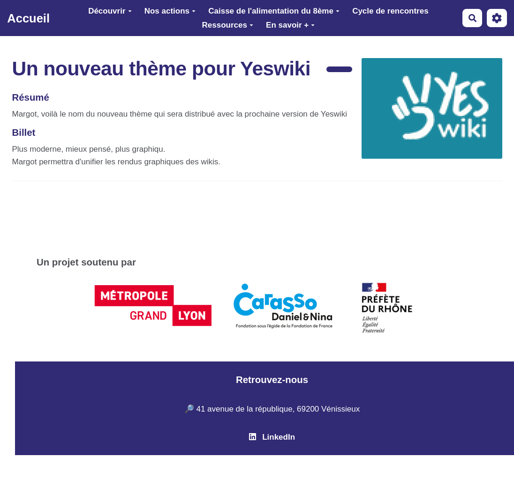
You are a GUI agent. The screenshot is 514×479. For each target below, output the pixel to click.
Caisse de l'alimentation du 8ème (274, 11)
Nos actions (170, 11)
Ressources (227, 25)
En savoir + (290, 25)
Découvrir (109, 11)
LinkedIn (272, 437)
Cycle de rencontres (390, 11)
